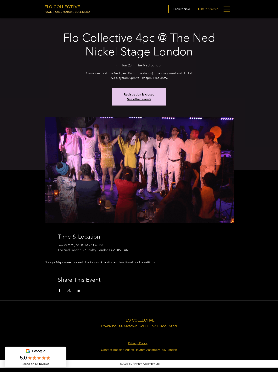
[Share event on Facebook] (59, 290)
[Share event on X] (69, 290)
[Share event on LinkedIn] (78, 290)
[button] (181, 9)
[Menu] (227, 9)
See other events (139, 99)
